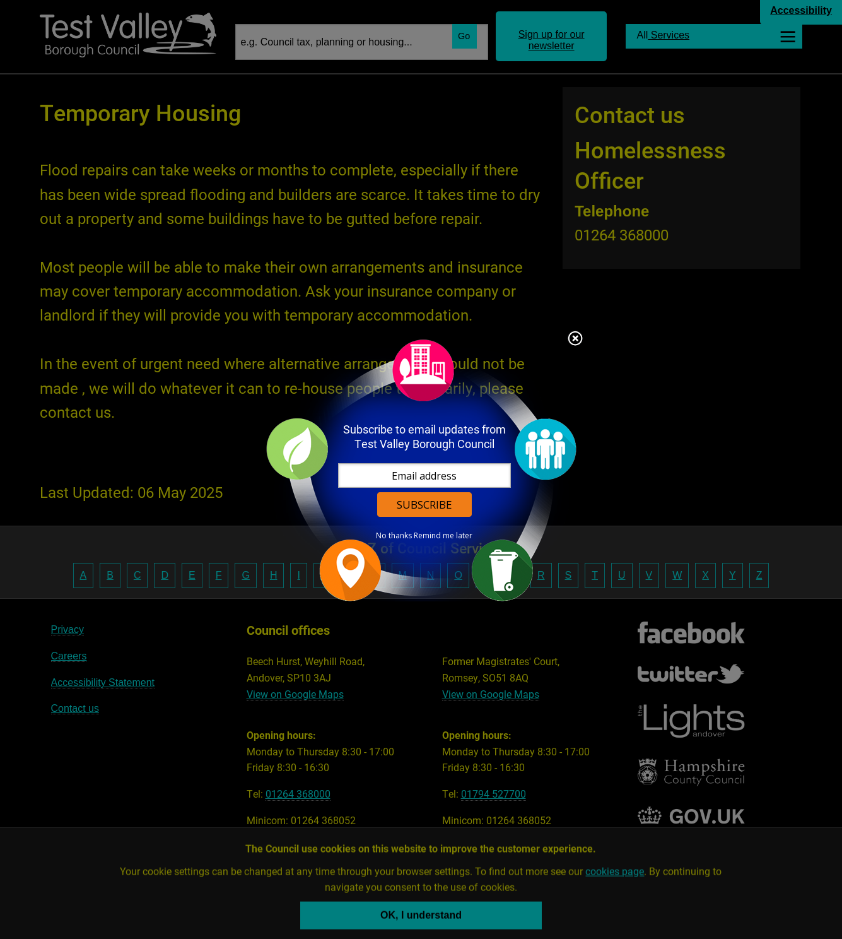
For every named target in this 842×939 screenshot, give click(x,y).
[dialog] (421, 469)
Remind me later (443, 536)
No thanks (394, 536)
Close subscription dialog (575, 339)
